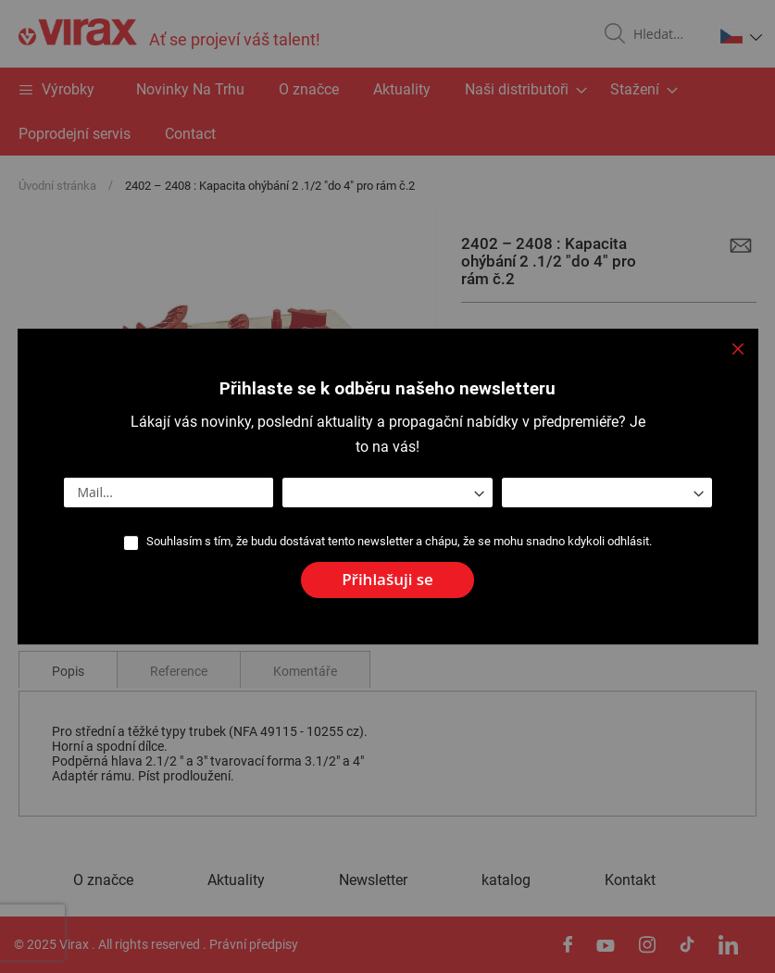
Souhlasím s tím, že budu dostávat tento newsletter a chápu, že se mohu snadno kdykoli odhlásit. (399, 541)
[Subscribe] (387, 580)
